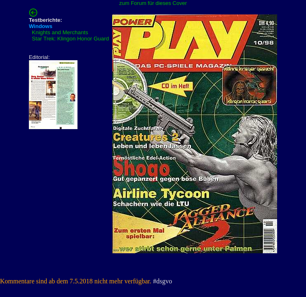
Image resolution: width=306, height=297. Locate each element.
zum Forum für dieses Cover (153, 3)
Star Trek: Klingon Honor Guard (70, 38)
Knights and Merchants (60, 32)
